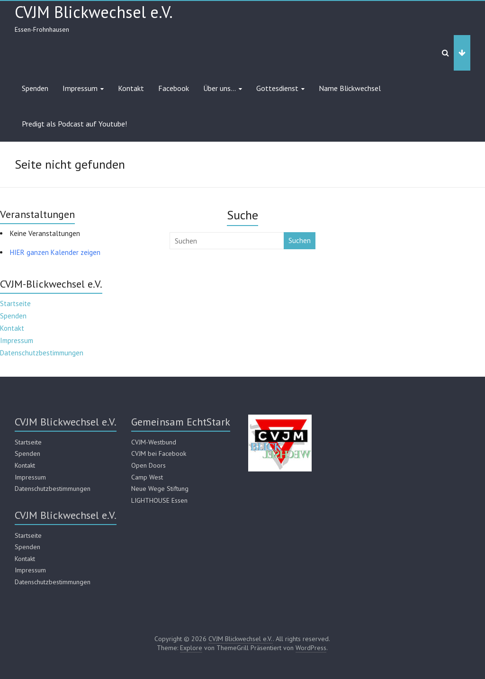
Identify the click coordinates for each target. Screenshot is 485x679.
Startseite (15, 303)
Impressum (80, 88)
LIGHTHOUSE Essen (159, 500)
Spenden (35, 88)
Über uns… (219, 88)
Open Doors (148, 465)
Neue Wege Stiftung (160, 488)
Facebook (173, 88)
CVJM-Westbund (153, 442)
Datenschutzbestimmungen (41, 352)
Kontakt (131, 88)
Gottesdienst (277, 88)
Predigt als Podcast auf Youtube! (74, 123)
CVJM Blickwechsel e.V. (94, 11)
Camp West (147, 477)
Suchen (299, 240)
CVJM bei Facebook (158, 453)
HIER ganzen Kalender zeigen (55, 252)
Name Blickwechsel (350, 88)
